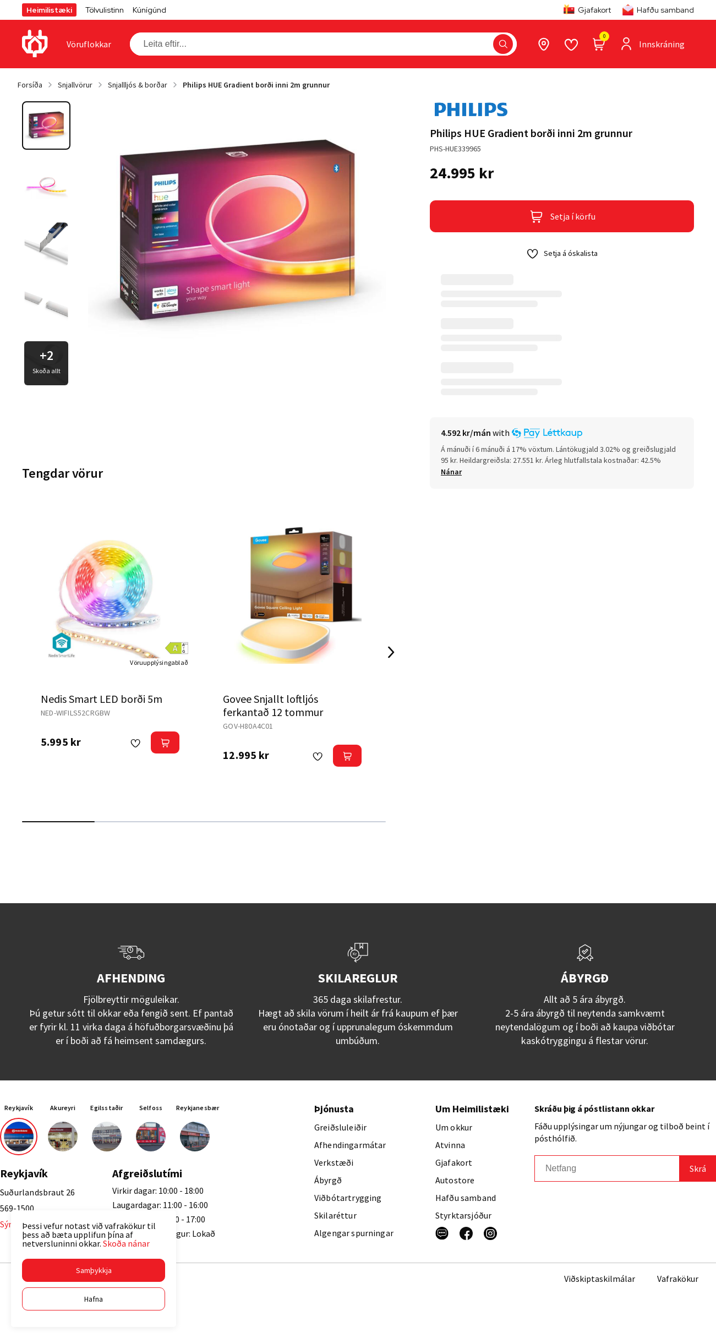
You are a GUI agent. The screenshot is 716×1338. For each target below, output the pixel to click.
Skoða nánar (126, 1243)
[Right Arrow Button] (391, 652)
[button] (93, 1270)
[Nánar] (451, 472)
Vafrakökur (677, 1278)
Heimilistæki (49, 10)
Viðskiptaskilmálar (599, 1278)
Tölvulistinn (104, 10)
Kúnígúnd (149, 10)
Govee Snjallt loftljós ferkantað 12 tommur (273, 705)
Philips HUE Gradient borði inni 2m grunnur (256, 85)
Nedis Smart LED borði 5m (101, 699)
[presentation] (89, 44)
